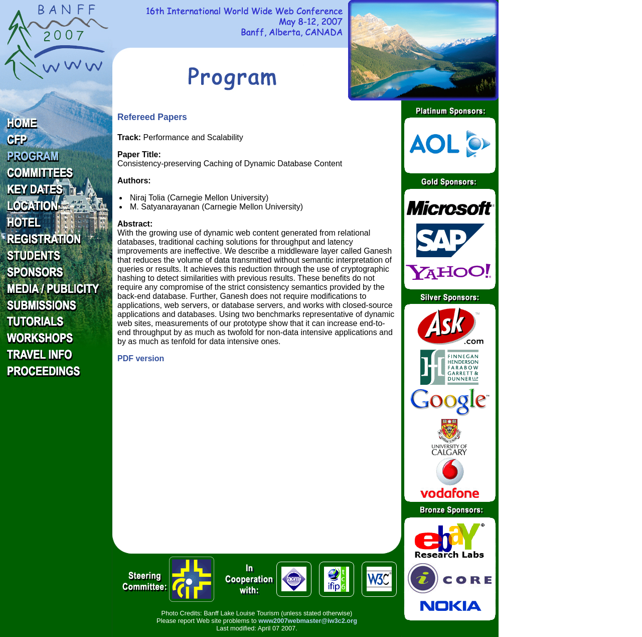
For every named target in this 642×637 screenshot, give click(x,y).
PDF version (140, 358)
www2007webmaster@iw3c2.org (307, 620)
